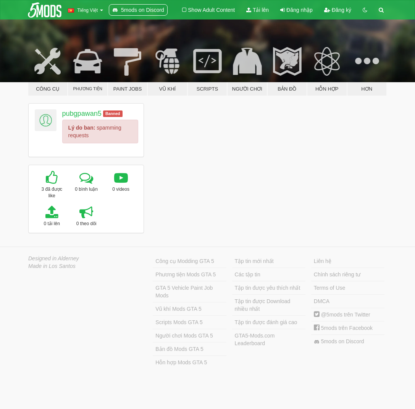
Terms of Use (329, 288)
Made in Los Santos (52, 266)
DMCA (321, 301)
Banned (112, 113)
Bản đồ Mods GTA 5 (179, 349)
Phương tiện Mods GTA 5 (185, 274)
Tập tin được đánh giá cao (266, 322)
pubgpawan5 (82, 113)
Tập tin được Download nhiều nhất (263, 305)
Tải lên (257, 10)
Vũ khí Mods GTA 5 (178, 309)
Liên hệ (322, 261)
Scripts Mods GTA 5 (178, 322)
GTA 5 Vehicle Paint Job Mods (184, 292)
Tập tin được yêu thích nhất (267, 288)
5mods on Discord (339, 341)
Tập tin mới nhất (254, 261)
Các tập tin (247, 274)
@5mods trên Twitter (342, 314)
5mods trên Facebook (343, 328)
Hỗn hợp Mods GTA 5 (181, 362)
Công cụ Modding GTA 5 (184, 261)
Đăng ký (337, 10)
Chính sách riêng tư (337, 274)
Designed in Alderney (53, 258)
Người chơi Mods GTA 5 (184, 336)
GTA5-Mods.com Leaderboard (255, 339)
